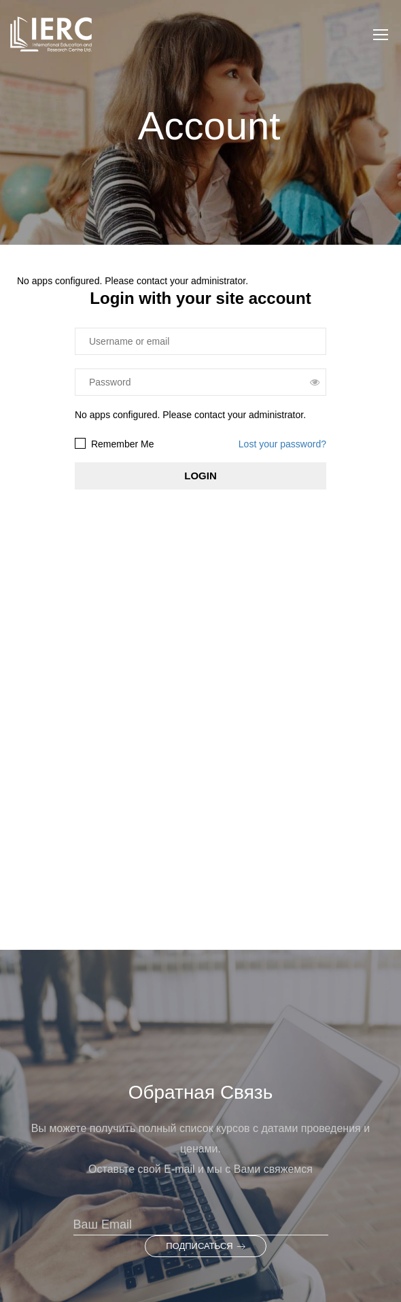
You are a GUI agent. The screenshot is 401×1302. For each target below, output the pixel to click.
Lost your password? (282, 444)
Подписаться (205, 1246)
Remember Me (114, 443)
